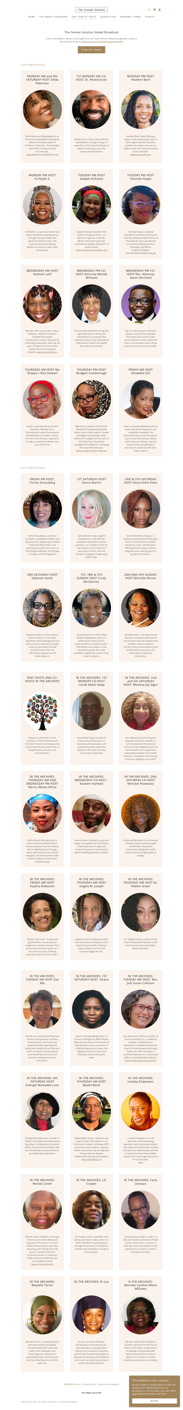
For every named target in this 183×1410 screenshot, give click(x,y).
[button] (159, 9)
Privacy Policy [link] (89, 1384)
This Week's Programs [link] (53, 16)
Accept (154, 1401)
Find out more (91, 50)
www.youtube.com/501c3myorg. (91, 450)
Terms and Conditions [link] (108, 1384)
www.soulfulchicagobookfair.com (91, 250)
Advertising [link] (108, 16)
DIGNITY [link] (150, 16)
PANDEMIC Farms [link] (130, 16)
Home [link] (31, 16)
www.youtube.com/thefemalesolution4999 (102, 41)
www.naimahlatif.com (47, 352)
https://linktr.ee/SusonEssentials (140, 1060)
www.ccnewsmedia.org (42, 1264)
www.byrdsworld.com (140, 154)
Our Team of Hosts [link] (84, 16)
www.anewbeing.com (91, 1159)
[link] (91, 10)
